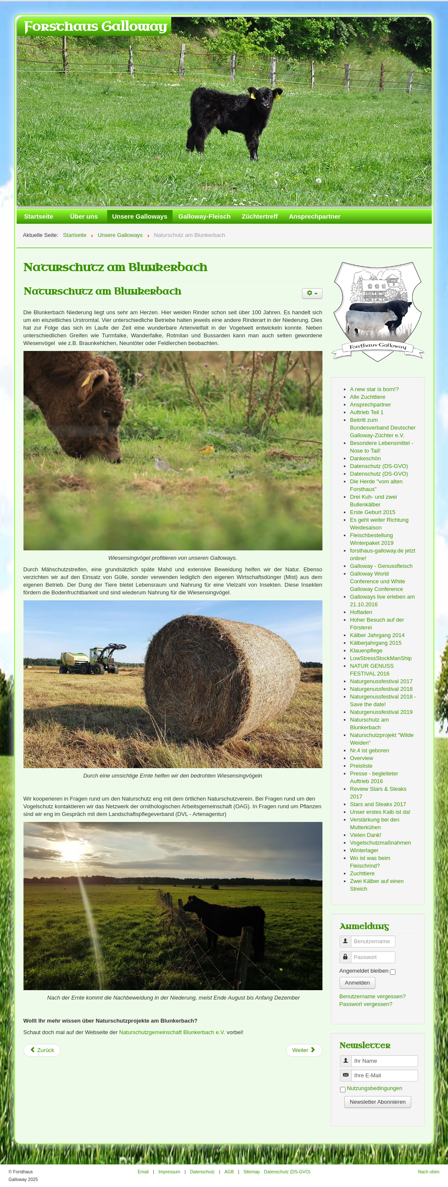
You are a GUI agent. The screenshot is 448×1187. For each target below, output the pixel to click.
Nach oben (428, 1171)
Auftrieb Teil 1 (367, 412)
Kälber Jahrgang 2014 (377, 635)
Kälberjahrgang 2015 (376, 643)
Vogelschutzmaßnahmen (380, 842)
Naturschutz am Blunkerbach (102, 291)
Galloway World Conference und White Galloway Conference (377, 581)
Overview (361, 758)
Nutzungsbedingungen (374, 1088)
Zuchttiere (362, 873)
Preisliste (361, 766)
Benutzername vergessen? (373, 996)
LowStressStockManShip (381, 658)
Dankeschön (365, 458)
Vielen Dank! (365, 835)
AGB (229, 1171)
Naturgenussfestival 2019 (381, 712)
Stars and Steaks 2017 (378, 804)
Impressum (169, 1171)
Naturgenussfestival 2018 (381, 689)
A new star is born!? (374, 389)
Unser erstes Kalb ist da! (380, 812)
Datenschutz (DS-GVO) (379, 466)
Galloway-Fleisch (205, 216)
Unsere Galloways (139, 216)
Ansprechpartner (314, 216)
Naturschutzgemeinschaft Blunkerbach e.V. (172, 1032)
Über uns (84, 216)
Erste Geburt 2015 (372, 512)
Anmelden (357, 982)
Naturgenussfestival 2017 (381, 681)
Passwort (348, 953)
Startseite (38, 216)
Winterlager (364, 850)
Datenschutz (202, 1171)
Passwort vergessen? (366, 1004)
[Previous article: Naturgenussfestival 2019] (42, 1050)
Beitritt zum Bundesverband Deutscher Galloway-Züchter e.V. (383, 428)
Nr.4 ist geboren (369, 750)
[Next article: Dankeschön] (304, 1050)
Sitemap (251, 1171)
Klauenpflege (366, 650)
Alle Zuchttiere (368, 397)
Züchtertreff (260, 216)
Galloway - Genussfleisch (381, 566)
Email (143, 1171)
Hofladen (361, 612)
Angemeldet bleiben (364, 971)
